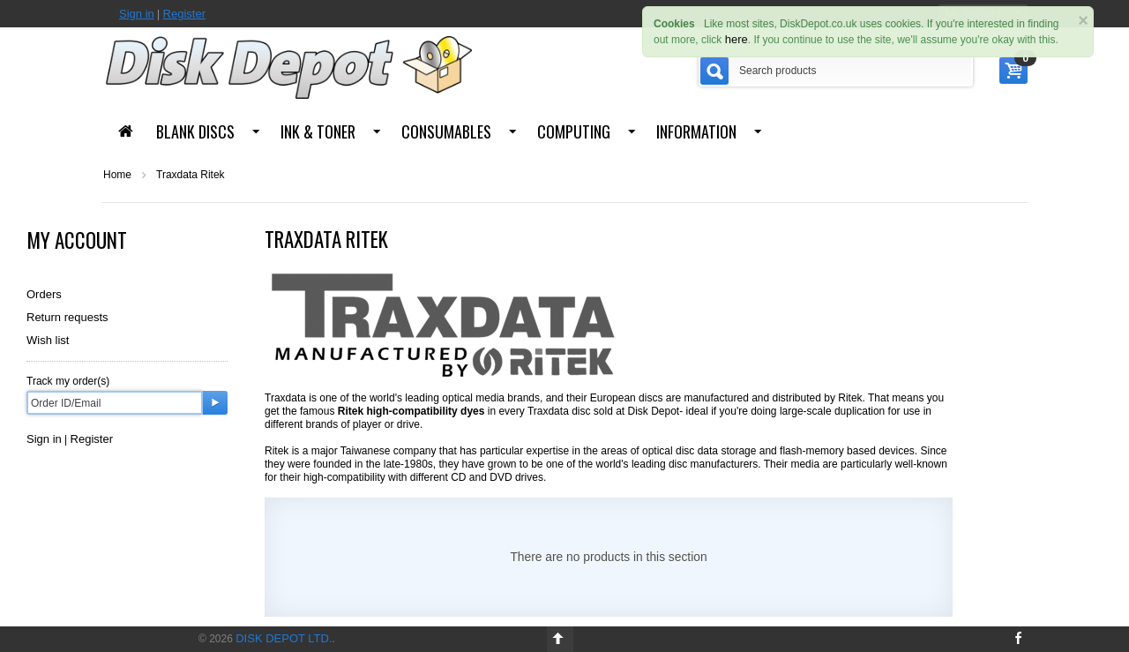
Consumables (446, 131)
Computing (573, 131)
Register (184, 13)
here (736, 39)
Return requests (67, 317)
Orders (44, 294)
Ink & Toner (317, 131)
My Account (76, 240)
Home (117, 175)
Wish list (47, 340)
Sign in (136, 13)
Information (696, 131)
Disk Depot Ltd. (284, 638)
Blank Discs (195, 131)
